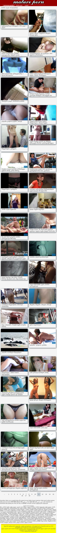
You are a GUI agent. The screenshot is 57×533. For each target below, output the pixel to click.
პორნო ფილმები (32, 508)
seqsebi (26, 519)
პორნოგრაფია (51, 512)
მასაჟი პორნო (12, 522)
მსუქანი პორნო (23, 518)
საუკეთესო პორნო (41, 519)
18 (29, 495)
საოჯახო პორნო (14, 516)
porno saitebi (26, 513)
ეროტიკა (20, 513)
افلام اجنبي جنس (41, 502)
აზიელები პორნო (51, 511)
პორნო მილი (37, 511)
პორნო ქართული (14, 514)
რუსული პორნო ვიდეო (36, 513)
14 (49, 494)
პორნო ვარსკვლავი (32, 517)
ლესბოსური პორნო (16, 511)
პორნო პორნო (49, 516)
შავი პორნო (3, 519)
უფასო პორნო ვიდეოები (24, 512)
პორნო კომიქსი (29, 509)
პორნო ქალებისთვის (50, 514)
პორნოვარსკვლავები (25, 516)
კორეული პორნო (4, 517)
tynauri (16, 518)
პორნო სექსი (6, 507)
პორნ (53, 507)
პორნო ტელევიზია (5, 516)
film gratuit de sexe (23, 500)
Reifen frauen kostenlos (34, 500)
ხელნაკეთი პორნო (30, 514)
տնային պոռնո (31, 503)
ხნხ (1, 507)
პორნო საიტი (49, 508)
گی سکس (25, 502)
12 (42, 494)
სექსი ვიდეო (13, 507)
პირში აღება (19, 5)
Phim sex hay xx (18, 503)
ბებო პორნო (43, 512)
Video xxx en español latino (12, 500)
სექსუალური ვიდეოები (28, 2)
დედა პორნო (23, 508)
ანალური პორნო (41, 508)
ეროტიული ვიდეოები (27, 511)
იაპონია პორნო (40, 514)
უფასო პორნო (31, 507)
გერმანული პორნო (50, 518)
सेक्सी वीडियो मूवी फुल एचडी (17, 502)
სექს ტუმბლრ (22, 517)
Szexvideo (2, 500)
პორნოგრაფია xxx (14, 508)
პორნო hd (29, 521)
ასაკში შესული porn (12, 512)
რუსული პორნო (10, 518)
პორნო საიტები (20, 509)
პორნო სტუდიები (40, 507)
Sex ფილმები (3, 513)
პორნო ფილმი (32, 519)
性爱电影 (24, 503)
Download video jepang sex (6, 503)
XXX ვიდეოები (12, 509)
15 (53, 494)
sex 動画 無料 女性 (32, 502)
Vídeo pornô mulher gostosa (47, 500)
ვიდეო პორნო (20, 522)
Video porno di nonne (5, 502)
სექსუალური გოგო (39, 518)
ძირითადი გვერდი (9, 5)
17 (26, 495)
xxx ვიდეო (3, 512)
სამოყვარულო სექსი (47, 513)
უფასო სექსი (30, 518)
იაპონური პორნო (51, 519)
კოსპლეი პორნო (14, 517)
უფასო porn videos (22, 507)
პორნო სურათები (21, 521)
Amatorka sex (49, 502)
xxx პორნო (7, 511)
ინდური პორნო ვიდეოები (38, 516)
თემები (26, 5)
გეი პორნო (44, 511)
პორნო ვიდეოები (4, 508)
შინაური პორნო (35, 512)
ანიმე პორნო (10, 519)
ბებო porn (22, 514)
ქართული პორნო (42, 517)
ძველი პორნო (3, 509)
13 (46, 494)
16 (22, 495)
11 (39, 494)
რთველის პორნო (18, 519)
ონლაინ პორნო (4, 514)
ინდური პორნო (48, 509)
